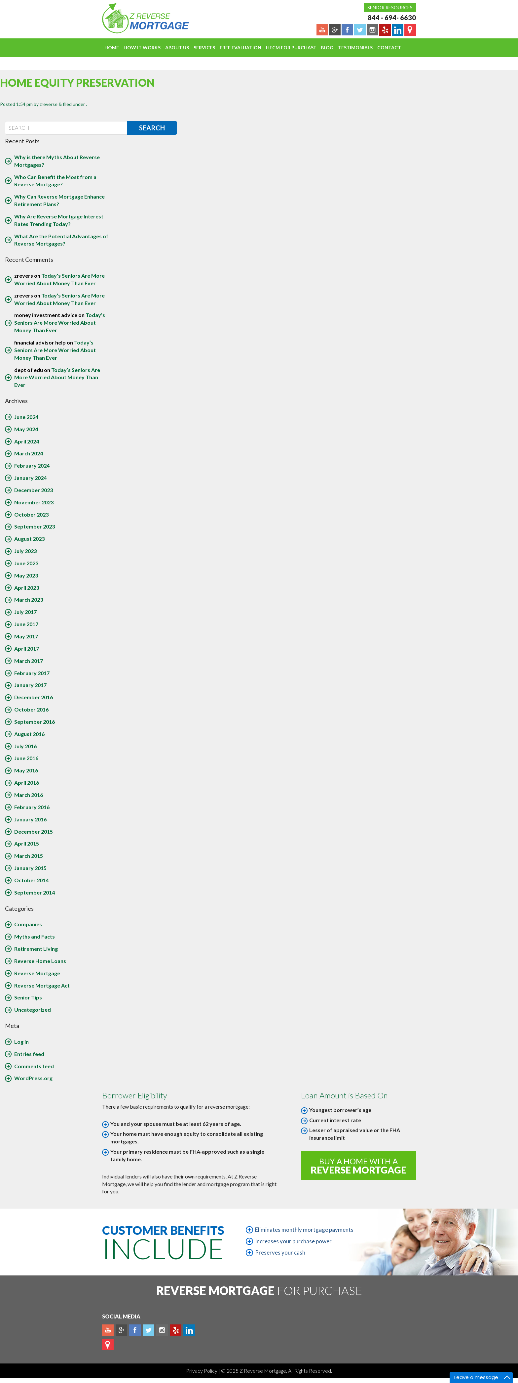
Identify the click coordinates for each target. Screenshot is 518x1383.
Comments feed (34, 1066)
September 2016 (34, 721)
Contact (389, 47)
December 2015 (33, 831)
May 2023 (26, 575)
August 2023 (29, 538)
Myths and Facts (34, 936)
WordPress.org (33, 1078)
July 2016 (25, 746)
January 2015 (30, 868)
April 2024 (26, 441)
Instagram (162, 1330)
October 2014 (31, 880)
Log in (21, 1041)
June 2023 (26, 563)
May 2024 (26, 429)
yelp (175, 1330)
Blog (327, 47)
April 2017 (26, 648)
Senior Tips (28, 997)
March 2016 (28, 795)
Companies (28, 924)
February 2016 (32, 807)
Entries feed (29, 1054)
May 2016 (26, 770)
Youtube (108, 1330)
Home (111, 47)
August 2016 (29, 734)
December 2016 (33, 697)
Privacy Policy (202, 1370)
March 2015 (28, 856)
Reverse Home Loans (40, 961)
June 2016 (26, 758)
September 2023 (34, 526)
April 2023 (26, 587)
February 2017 (32, 673)
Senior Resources (390, 7)
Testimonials (355, 47)
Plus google (121, 1330)
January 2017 (30, 685)
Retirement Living (36, 948)
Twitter (148, 1330)
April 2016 (26, 782)
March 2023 (28, 599)
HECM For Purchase (291, 47)
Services (204, 47)
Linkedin (189, 1330)
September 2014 (34, 892)
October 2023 (31, 514)
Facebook (135, 1330)
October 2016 (31, 709)
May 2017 (26, 636)
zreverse (48, 104)
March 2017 (28, 661)
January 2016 (30, 819)
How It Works (142, 47)
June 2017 (26, 624)
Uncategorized (32, 1009)
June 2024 (26, 417)
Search (152, 128)
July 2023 (25, 551)
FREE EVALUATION (240, 47)
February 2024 (32, 465)
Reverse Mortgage (37, 973)
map (108, 1344)
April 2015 (26, 843)
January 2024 (30, 478)
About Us (177, 47)
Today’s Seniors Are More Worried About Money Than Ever (59, 322)
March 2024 (28, 453)
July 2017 (25, 612)
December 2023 (33, 490)
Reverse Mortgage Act (42, 985)
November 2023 (34, 502)
